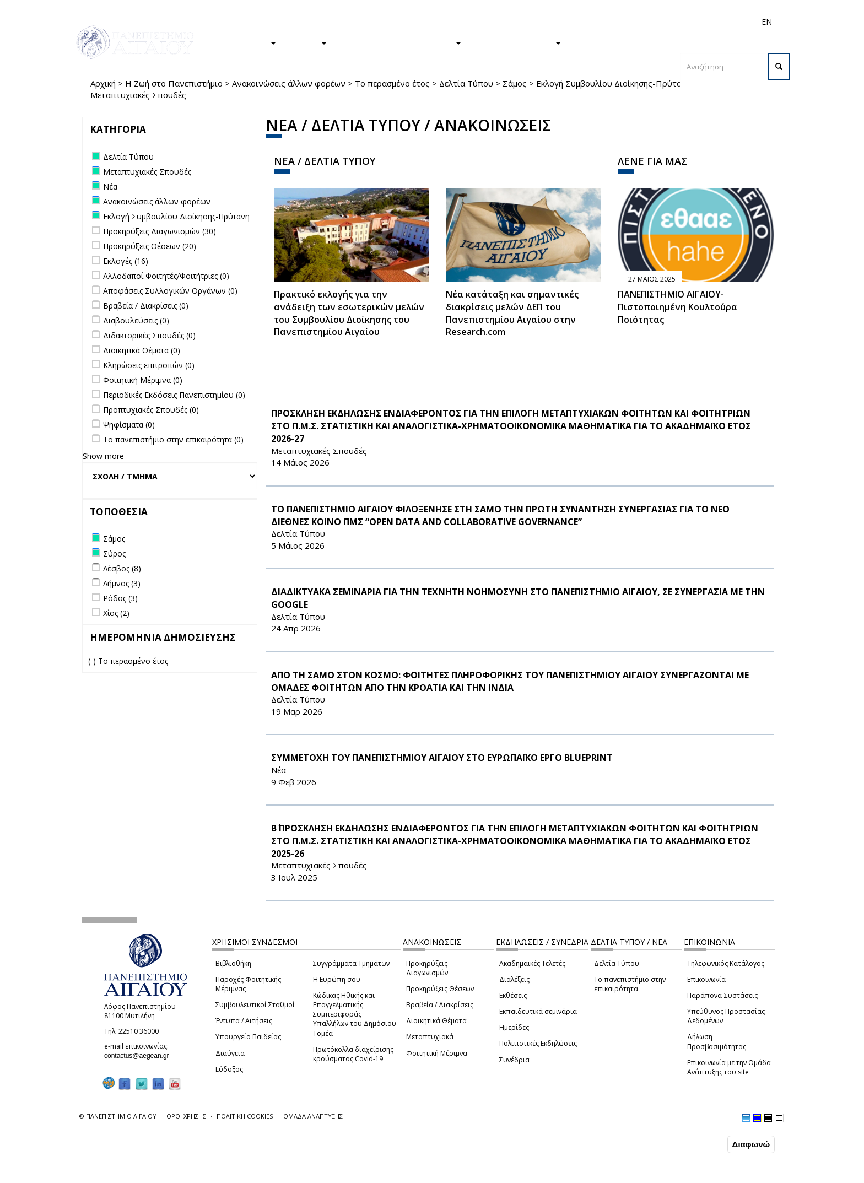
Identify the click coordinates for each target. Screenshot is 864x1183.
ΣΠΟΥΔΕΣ (252, 42)
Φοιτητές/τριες (517, 21)
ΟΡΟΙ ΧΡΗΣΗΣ (186, 1116)
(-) (93, 661)
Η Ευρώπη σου (336, 979)
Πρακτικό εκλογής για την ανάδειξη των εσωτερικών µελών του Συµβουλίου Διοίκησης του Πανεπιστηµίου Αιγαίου (349, 313)
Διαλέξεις (514, 979)
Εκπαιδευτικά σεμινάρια (538, 1011)
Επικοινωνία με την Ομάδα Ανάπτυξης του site (729, 1067)
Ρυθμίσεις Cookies (126, 1173)
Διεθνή (612, 21)
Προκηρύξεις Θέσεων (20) (149, 246)
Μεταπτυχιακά (429, 1036)
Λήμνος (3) (122, 583)
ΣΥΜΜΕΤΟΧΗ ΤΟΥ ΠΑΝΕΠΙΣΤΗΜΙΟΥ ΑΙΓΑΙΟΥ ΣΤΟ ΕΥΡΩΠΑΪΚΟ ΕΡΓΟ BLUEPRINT (442, 758)
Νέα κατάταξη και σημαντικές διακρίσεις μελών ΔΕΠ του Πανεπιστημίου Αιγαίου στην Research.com (512, 313)
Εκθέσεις (513, 995)
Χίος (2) (116, 613)
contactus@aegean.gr (140, 1056)
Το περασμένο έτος (392, 83)
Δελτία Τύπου (466, 83)
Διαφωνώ (751, 1144)
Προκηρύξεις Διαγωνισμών (427, 968)
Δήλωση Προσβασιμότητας (716, 1041)
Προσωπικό (649, 21)
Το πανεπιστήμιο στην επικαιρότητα (630, 984)
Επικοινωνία (706, 979)
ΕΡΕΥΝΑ (306, 42)
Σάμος (515, 83)
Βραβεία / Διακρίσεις (439, 1004)
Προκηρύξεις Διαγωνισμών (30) (159, 231)
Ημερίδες (514, 1027)
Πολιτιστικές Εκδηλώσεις (538, 1043)
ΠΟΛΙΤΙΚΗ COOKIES (245, 1116)
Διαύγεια (230, 1053)
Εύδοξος (229, 1069)
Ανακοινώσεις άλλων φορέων (288, 83)
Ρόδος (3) (120, 598)
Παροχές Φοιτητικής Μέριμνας (248, 984)
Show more (103, 456)
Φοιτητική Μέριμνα (436, 1053)
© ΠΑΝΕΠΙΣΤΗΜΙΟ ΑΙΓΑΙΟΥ (117, 1116)
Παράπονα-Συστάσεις (722, 995)
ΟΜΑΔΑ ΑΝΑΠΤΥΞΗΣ (313, 1116)
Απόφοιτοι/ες (571, 21)
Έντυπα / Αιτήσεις (243, 1020)
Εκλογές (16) (125, 261)
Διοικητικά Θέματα (436, 1020)
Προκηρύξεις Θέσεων (440, 988)
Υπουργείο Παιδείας (248, 1036)
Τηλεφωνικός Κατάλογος (725, 963)
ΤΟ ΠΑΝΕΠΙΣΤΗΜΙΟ (516, 42)
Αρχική (103, 83)
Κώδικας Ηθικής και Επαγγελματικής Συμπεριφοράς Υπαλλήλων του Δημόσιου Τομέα (354, 1014)
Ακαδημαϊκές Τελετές (532, 963)
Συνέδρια (514, 1060)
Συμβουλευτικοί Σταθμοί (255, 1004)
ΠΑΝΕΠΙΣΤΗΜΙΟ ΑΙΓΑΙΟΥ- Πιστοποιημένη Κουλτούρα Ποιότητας (677, 307)
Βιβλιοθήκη (233, 963)
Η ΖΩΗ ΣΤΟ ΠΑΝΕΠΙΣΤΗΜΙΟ (399, 42)
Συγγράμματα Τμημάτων (351, 963)
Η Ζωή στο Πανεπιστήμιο (174, 83)
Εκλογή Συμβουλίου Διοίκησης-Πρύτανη (613, 83)
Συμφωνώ (702, 1143)
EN (767, 22)
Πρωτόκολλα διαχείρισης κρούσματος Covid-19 (353, 1054)
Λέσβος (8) (122, 568)
